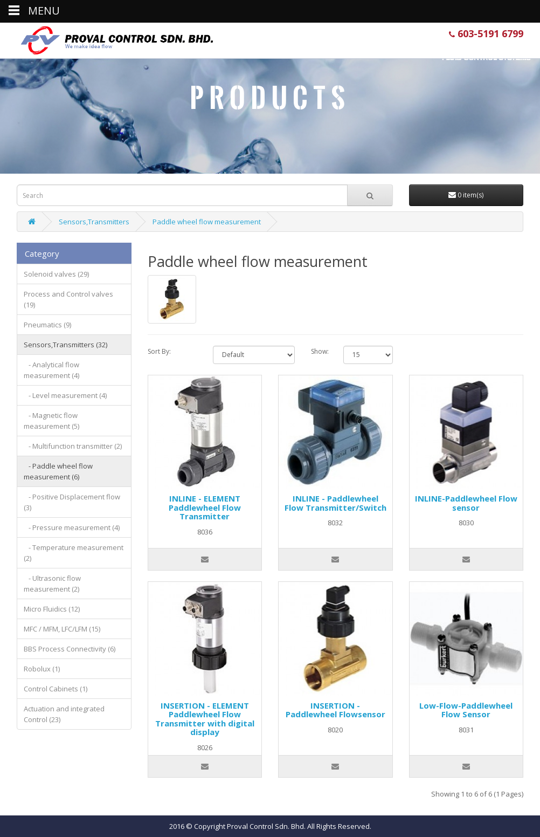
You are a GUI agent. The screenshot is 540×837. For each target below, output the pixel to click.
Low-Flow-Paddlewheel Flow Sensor (466, 710)
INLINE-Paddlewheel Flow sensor (466, 503)
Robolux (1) (42, 669)
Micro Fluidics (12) (52, 609)
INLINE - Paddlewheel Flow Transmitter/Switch (335, 503)
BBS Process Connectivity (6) (69, 649)
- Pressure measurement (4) (72, 527)
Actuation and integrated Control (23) (64, 714)
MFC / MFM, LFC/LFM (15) (62, 629)
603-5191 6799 (486, 33)
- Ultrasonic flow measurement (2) (52, 583)
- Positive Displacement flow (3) (72, 502)
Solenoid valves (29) (56, 274)
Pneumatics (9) (47, 325)
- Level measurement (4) (65, 395)
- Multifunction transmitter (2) (73, 446)
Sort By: (159, 351)
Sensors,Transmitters (94, 222)
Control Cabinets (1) (55, 689)
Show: (319, 351)
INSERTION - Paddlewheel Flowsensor (335, 710)
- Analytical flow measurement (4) (51, 370)
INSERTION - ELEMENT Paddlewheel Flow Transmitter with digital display (204, 719)
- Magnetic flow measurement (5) (51, 420)
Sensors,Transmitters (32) (65, 344)
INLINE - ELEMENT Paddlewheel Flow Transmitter (205, 507)
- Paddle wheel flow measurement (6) (58, 471)
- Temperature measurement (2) (73, 553)
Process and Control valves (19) (68, 299)
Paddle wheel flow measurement (207, 222)
